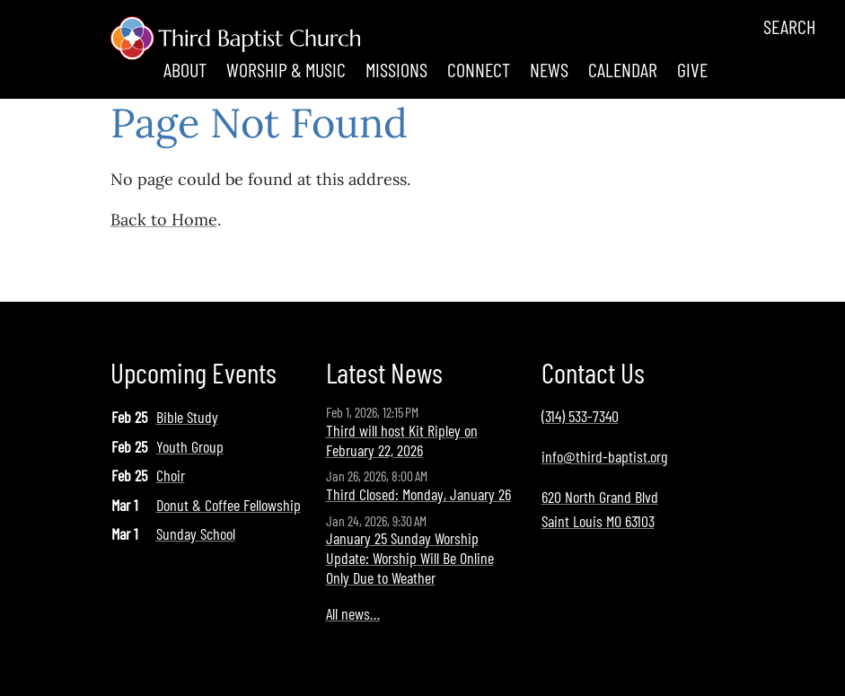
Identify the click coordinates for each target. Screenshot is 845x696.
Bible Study (187, 417)
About (185, 69)
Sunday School (195, 533)
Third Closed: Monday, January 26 (418, 494)
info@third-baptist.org (604, 456)
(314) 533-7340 (580, 416)
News (549, 69)
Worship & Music (286, 69)
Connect (478, 69)
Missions (396, 69)
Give (692, 69)
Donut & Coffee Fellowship (228, 505)
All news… (353, 613)
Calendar (622, 69)
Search (789, 26)
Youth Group (190, 446)
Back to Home (163, 219)
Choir (170, 475)
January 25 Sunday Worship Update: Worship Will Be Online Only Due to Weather (410, 557)
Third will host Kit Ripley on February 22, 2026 (402, 440)
